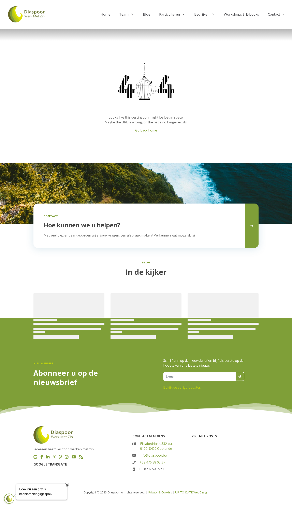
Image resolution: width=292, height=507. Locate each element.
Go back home (146, 130)
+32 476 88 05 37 (152, 462)
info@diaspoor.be (153, 455)
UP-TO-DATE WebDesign (191, 492)
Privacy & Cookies (160, 492)
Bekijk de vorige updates (182, 387)
